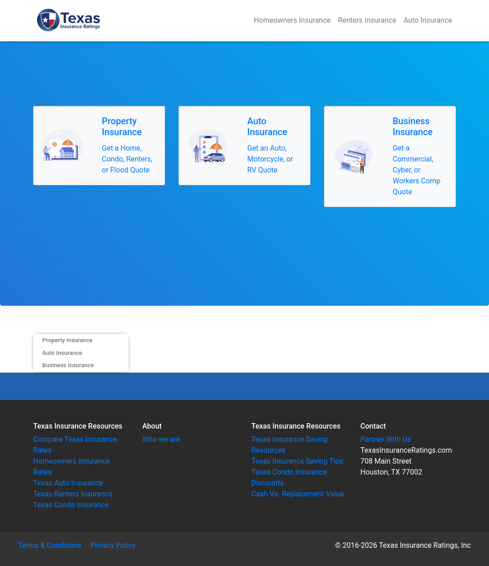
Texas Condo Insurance (71, 504)
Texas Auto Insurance (68, 483)
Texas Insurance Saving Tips (297, 461)
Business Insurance (68, 365)
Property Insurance (67, 340)
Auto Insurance (428, 20)
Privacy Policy (113, 545)
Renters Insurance (367, 20)
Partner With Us (385, 439)
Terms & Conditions (50, 545)
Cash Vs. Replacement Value (297, 494)
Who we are (161, 439)
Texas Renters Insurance (72, 494)
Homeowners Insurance (292, 20)
